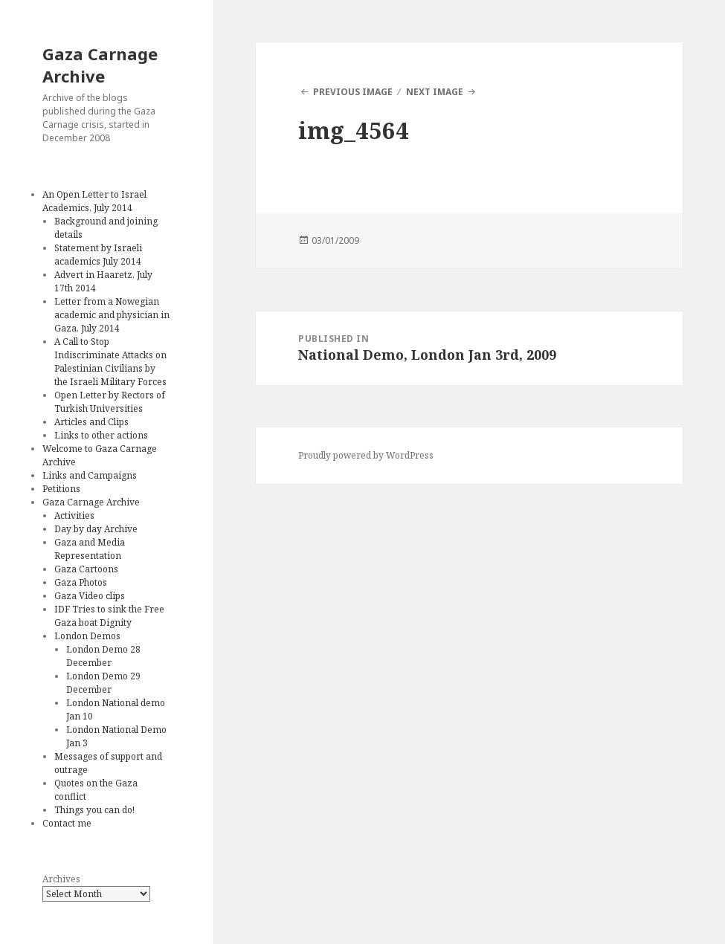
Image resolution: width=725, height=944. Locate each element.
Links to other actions (101, 435)
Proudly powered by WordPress (366, 455)
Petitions (61, 488)
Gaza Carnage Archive (100, 64)
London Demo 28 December (103, 656)
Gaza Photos (80, 582)
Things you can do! (94, 810)
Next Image (434, 91)
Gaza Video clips (89, 595)
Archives (61, 879)
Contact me (66, 823)
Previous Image (353, 91)
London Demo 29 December (103, 683)
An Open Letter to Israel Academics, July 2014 (94, 201)
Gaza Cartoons (86, 569)
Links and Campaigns (89, 475)
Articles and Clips (91, 422)
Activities (74, 515)
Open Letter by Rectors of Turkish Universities (109, 402)
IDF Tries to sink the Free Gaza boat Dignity (109, 616)
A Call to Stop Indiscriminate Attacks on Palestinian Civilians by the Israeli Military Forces (110, 361)
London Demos (87, 636)
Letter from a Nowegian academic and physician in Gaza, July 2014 (112, 314)
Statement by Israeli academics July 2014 (98, 255)
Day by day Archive (96, 529)
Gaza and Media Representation (89, 549)
